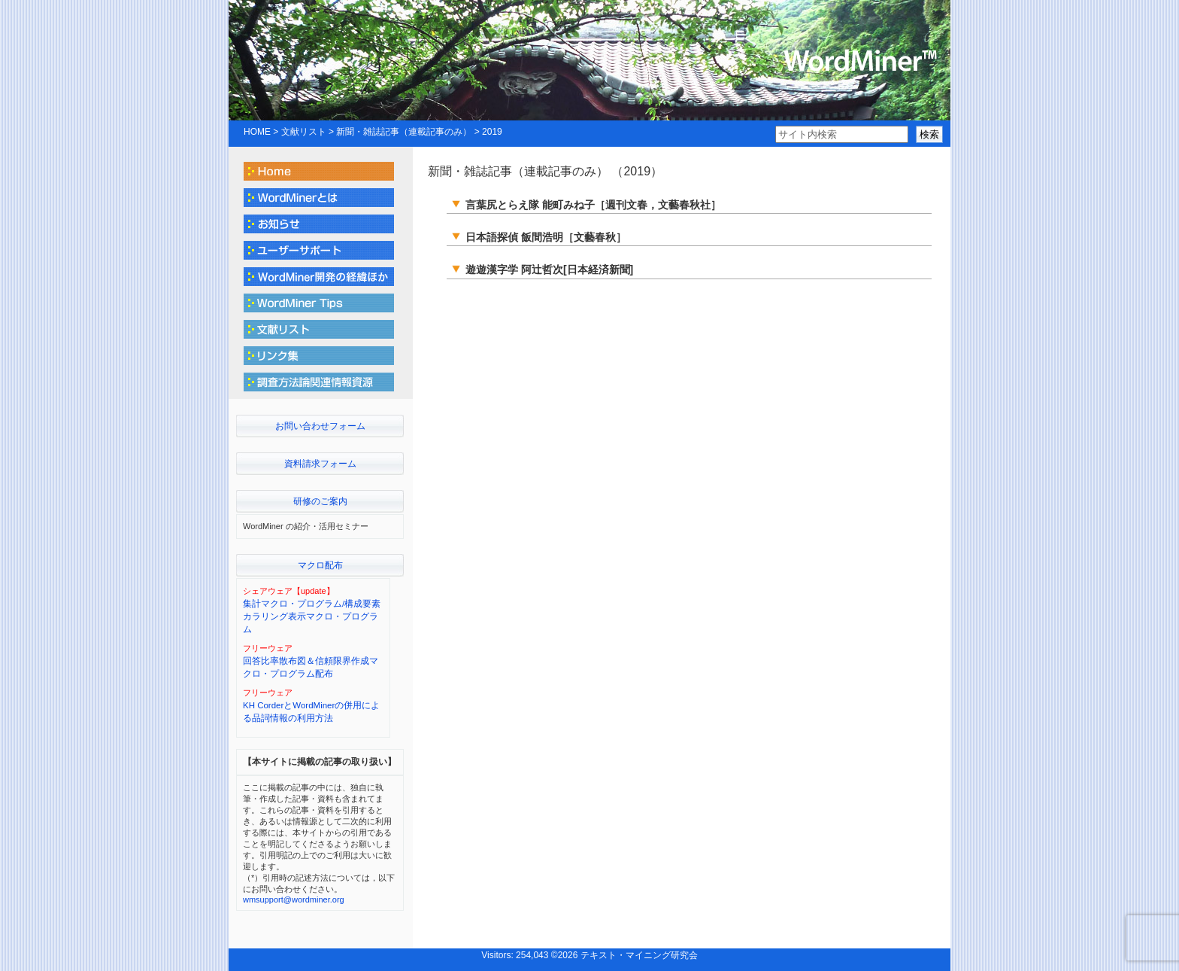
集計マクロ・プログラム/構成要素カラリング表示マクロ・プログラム (311, 617)
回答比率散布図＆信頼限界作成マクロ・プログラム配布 (310, 667)
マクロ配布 (320, 565)
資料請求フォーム (320, 463)
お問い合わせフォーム (320, 426)
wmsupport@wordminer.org (293, 899)
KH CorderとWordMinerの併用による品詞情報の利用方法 (311, 712)
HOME (257, 131)
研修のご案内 (320, 501)
